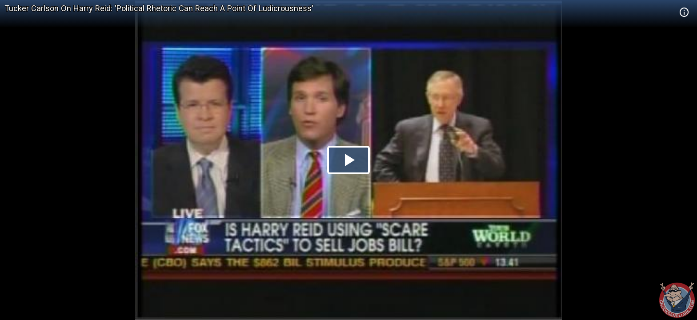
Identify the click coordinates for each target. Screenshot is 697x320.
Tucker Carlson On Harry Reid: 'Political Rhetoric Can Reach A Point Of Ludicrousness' (158, 8)
